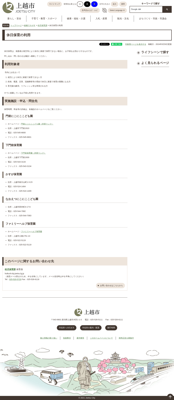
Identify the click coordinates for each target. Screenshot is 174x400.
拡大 (114, 4)
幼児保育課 (42, 25)
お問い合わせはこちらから (111, 285)
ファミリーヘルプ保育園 (31, 231)
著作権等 (80, 338)
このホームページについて (101, 338)
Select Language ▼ (117, 10)
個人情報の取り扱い (48, 338)
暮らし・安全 (14, 18)
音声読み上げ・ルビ (90, 10)
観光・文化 (123, 18)
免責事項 (67, 338)
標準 (123, 4)
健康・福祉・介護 (76, 18)
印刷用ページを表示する (135, 44)
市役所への (66, 328)
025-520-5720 (15, 279)
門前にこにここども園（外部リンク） (37, 124)
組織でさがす (29, 25)
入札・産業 (101, 18)
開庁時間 (111, 328)
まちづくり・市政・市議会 (153, 18)
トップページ (16, 25)
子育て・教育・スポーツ (44, 18)
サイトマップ (54, 4)
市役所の (90, 328)
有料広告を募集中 (126, 338)
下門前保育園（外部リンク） (33, 153)
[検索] (146, 9)
